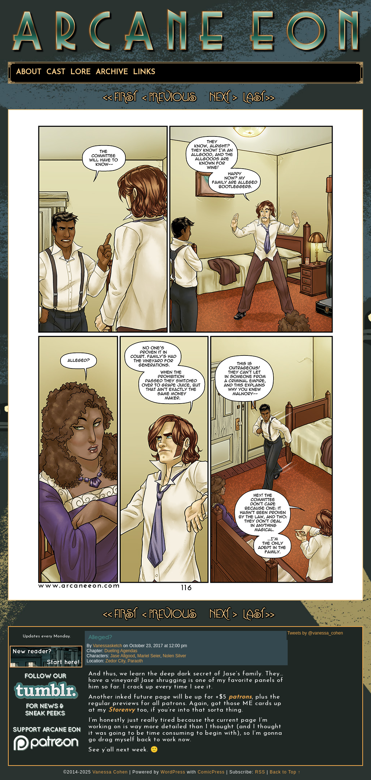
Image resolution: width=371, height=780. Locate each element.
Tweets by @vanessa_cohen (315, 633)
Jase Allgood (122, 655)
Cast (55, 72)
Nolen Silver (174, 655)
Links (144, 72)
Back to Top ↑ (285, 772)
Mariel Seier (148, 655)
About (28, 72)
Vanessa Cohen (110, 772)
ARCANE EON (185, 30)
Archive (112, 72)
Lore (80, 72)
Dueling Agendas (120, 650)
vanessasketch (107, 645)
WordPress (173, 772)
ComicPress (211, 772)
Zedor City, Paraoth (124, 660)
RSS (260, 772)
